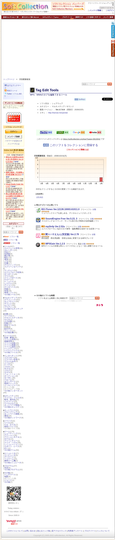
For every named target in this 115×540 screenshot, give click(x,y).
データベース (10, 287)
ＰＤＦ (7, 280)
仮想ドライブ (10, 426)
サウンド (8, 303)
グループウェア (10, 412)
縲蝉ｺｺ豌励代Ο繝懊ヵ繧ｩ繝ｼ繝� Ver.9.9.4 (15, 173)
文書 (6, 314)
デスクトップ (10, 265)
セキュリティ (9, 396)
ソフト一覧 (11, 237)
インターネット (10, 356)
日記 (6, 252)
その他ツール (10, 294)
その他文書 (9, 332)
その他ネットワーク (12, 418)
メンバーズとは (13, 144)
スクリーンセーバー (12, 267)
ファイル (8, 336)
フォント (8, 331)
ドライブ (8, 421)
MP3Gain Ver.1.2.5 (55, 243)
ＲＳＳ (7, 368)
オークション (10, 376)
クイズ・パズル (10, 443)
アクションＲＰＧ (11, 437)
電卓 (6, 259)
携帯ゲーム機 (10, 461)
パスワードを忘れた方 (13, 141)
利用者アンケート (75, 531)
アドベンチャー (10, 441)
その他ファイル (10, 352)
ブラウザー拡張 (10, 359)
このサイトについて (14, 531)
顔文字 (7, 329)
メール (7, 363)
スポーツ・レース (11, 446)
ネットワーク (9, 410)
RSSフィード (11, 91)
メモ (6, 261)
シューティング (10, 433)
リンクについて (103, 531)
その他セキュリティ (12, 407)
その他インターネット (13, 391)
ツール (7, 246)
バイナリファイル (11, 350)
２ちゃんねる (10, 361)
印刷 (6, 323)
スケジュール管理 (11, 248)
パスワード (9, 401)
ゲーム (7, 431)
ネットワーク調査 (11, 414)
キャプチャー (10, 301)
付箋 (6, 263)
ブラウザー (9, 357)
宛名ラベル (9, 325)
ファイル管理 (10, 339)
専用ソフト (9, 293)
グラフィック (10, 300)
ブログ (7, 370)
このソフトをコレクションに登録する (70, 145)
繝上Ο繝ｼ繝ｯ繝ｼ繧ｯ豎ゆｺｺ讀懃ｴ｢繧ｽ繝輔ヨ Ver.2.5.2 (15, 196)
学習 (6, 291)
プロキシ (8, 367)
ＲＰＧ (7, 439)
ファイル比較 (10, 343)
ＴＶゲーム (9, 459)
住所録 (7, 254)
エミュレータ (9, 453)
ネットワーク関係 (11, 405)
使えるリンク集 (43, 531)
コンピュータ (10, 455)
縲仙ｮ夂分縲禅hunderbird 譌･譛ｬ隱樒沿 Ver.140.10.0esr (15, 159)
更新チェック (10, 383)
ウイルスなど (10, 403)
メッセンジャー (10, 385)
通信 (6, 416)
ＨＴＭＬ (8, 378)
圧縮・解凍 (9, 337)
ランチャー (9, 270)
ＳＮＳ (7, 372)
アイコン (8, 285)
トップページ (8, 79)
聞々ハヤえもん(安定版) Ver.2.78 (62, 234)
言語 (6, 468)
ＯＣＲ (7, 319)
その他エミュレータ (12, 462)
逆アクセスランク (59, 531)
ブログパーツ (89, 531)
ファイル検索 (10, 345)
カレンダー (9, 250)
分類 (94, 209)
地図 (6, 476)
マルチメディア (10, 298)
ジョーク (8, 480)
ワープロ (8, 316)
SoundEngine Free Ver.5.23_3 (61, 218)
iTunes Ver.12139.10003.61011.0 (62, 209)
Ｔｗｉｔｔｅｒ (10, 374)
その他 (7, 473)
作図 (6, 289)
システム (8, 283)
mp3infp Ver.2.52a (55, 226)
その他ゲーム (10, 450)
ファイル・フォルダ (12, 398)
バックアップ (10, 349)
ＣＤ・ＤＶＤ (10, 425)
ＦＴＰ (7, 365)
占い (6, 448)
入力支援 (8, 321)
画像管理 (8, 341)
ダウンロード (10, 381)
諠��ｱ (16, 161)
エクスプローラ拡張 (12, 272)
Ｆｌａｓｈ (9, 281)
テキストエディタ (11, 318)
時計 (6, 257)
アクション (9, 435)
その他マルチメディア (13, 309)
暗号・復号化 (10, 399)
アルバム (8, 380)
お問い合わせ (30, 531)
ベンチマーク (10, 475)
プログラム (9, 466)
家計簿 (7, 256)
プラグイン (9, 307)
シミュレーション (11, 444)
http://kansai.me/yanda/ (58, 113)
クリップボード (10, 278)
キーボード (9, 274)
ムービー (8, 305)
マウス (7, 276)
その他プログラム (11, 469)
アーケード (9, 457)
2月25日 (39, 197)
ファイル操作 (10, 347)
